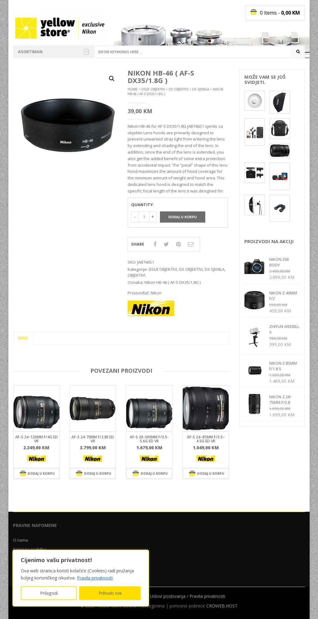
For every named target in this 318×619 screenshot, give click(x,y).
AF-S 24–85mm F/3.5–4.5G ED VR (206, 439)
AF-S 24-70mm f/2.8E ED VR (92, 439)
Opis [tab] (23, 338)
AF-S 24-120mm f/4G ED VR (36, 439)
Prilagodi (49, 593)
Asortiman (53, 51)
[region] (80, 578)
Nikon (156, 293)
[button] (111, 78)
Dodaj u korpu (182, 217)
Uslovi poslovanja (167, 596)
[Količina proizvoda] (144, 216)
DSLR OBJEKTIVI (153, 89)
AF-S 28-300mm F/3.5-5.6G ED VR (149, 439)
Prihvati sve (110, 593)
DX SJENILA (200, 89)
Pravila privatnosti (95, 578)
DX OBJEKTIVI (179, 89)
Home (133, 89)
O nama (20, 540)
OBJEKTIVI (136, 275)
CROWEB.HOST (222, 606)
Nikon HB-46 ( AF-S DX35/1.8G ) (172, 282)
